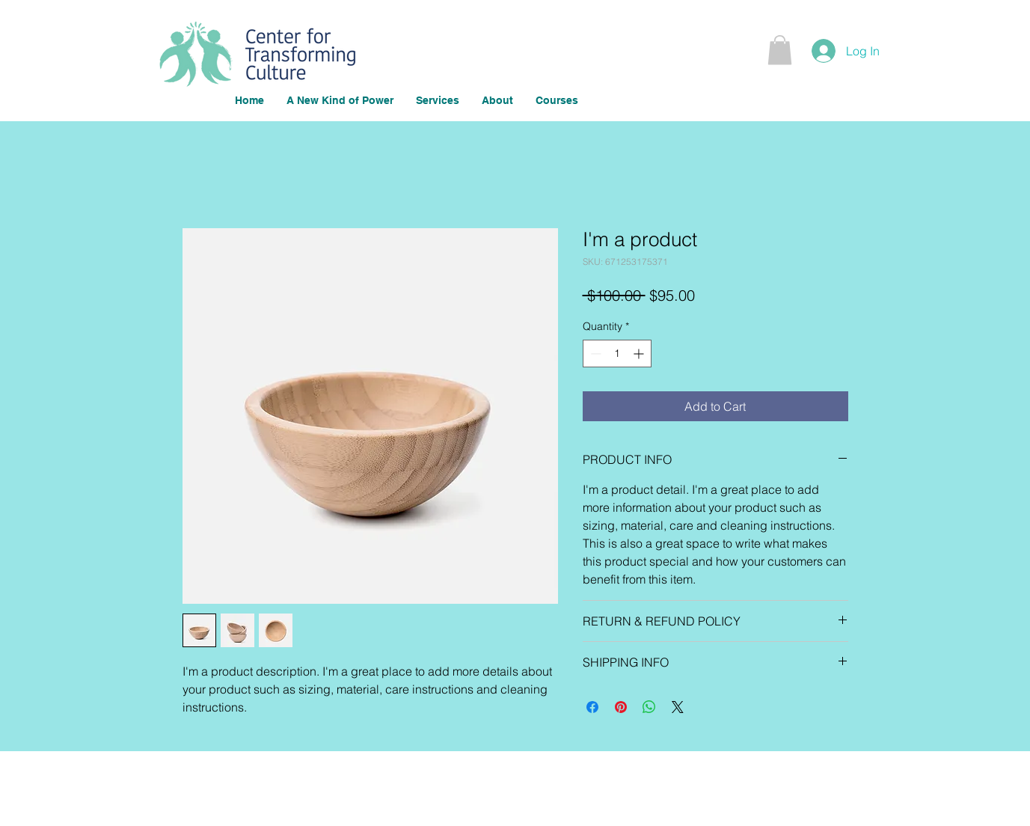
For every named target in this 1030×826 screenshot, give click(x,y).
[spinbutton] (617, 353)
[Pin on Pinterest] (621, 707)
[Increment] (640, 353)
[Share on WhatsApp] (649, 707)
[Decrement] (594, 353)
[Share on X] (678, 707)
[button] (779, 49)
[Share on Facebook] (592, 707)
